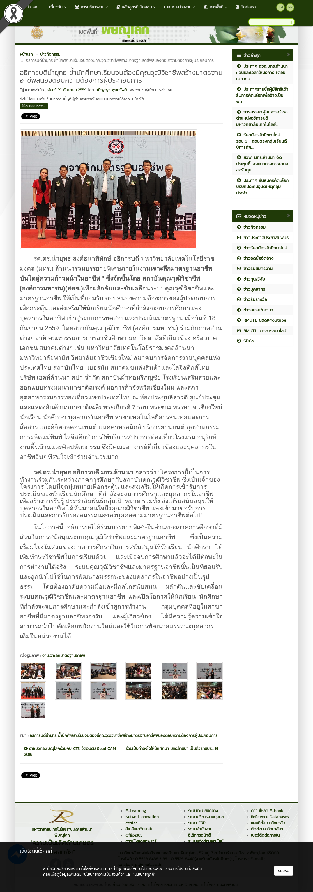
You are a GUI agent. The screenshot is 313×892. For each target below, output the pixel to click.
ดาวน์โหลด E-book (267, 811)
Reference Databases (270, 817)
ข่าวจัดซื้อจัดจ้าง (254, 258)
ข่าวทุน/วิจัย (250, 279)
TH (281, 7)
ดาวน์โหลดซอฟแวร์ (140, 841)
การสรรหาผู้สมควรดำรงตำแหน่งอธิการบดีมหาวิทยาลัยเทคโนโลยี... (261, 118)
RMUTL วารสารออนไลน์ (261, 330)
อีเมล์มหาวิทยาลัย (139, 829)
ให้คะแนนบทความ (34, 106)
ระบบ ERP (196, 823)
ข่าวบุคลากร (250, 289)
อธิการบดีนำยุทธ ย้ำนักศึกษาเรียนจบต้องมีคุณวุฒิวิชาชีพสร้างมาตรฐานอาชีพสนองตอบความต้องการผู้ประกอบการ (123, 735)
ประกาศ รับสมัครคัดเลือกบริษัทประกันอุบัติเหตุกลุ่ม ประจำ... (262, 186)
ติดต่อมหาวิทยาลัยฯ (267, 829)
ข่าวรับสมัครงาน (254, 268)
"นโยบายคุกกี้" (144, 874)
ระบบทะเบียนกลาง (203, 811)
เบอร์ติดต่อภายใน (265, 835)
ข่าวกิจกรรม (251, 227)
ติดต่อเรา (246, 7)
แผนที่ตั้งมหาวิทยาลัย (268, 823)
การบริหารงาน (92, 7)
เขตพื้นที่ (216, 7)
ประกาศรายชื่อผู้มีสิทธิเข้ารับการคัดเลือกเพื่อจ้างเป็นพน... (262, 95)
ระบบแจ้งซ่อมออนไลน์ (205, 841)
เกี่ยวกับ (56, 7)
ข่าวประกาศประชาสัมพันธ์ (262, 237)
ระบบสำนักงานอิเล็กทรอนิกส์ (200, 832)
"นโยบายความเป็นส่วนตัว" (103, 874)
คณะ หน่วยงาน (180, 7)
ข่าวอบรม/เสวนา (254, 309)
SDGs (245, 340)
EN (290, 7)
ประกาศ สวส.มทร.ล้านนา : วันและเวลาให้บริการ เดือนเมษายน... (262, 72)
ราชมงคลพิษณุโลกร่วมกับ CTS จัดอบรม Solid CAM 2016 (70, 752)
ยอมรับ (283, 871)
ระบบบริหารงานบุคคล (206, 817)
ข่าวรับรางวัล (251, 299)
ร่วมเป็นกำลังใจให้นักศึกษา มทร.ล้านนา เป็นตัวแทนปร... (172, 749)
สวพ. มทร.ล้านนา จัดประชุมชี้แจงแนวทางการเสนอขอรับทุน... (262, 163)
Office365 (133, 835)
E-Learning (135, 811)
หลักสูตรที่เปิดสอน (136, 7)
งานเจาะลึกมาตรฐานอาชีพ (63, 656)
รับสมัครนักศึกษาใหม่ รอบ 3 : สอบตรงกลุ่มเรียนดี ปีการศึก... (261, 140)
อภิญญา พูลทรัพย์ (111, 90)
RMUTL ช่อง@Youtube (261, 320)
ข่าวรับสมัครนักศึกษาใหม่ (261, 247)
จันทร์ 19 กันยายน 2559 (66, 90)
